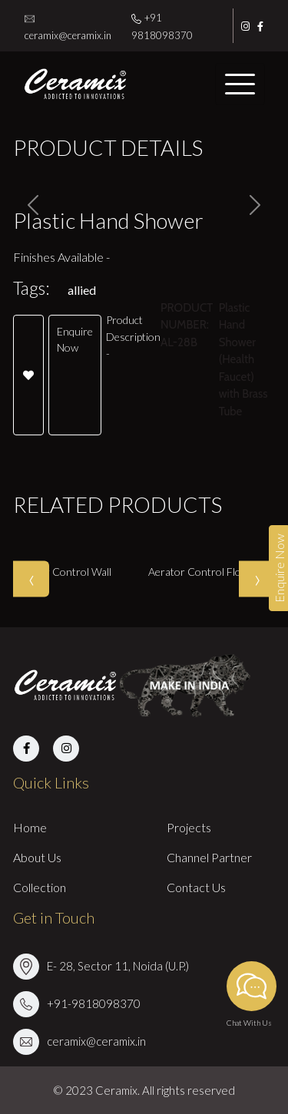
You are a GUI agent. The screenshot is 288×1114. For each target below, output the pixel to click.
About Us (37, 857)
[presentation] (31, 578)
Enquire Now (75, 339)
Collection (39, 887)
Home (30, 827)
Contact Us (196, 887)
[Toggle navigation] (240, 84)
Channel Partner (209, 857)
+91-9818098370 (94, 1003)
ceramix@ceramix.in (96, 1041)
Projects (189, 827)
